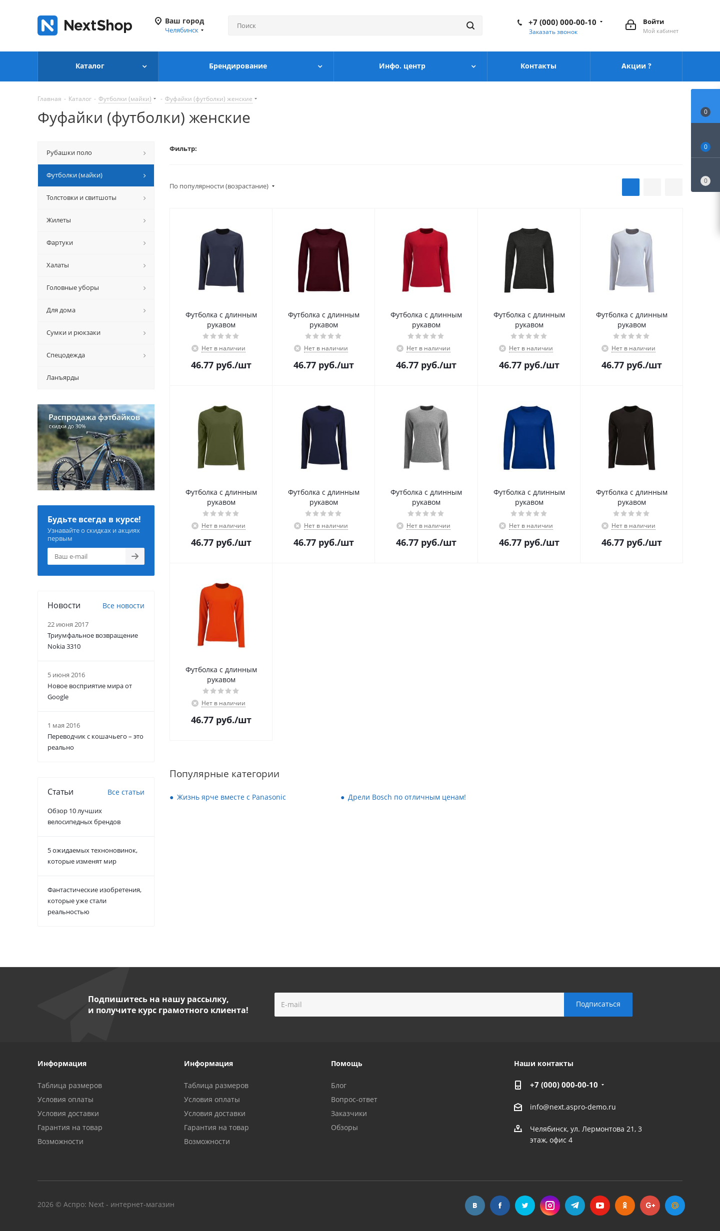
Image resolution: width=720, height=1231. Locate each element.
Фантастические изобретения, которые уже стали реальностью (95, 900)
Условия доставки (68, 1113)
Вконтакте (475, 1206)
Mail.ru (675, 1206)
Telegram (575, 1206)
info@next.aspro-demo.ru (573, 1107)
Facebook (500, 1206)
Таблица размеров (70, 1085)
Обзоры (344, 1127)
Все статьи (126, 792)
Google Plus (650, 1206)
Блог (338, 1085)
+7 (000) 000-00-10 (562, 22)
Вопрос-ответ (354, 1099)
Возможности (61, 1141)
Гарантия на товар (70, 1127)
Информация (208, 1063)
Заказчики (349, 1113)
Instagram (550, 1206)
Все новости (123, 605)
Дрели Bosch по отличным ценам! (407, 797)
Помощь (346, 1063)
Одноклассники (625, 1206)
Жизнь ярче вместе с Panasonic (231, 797)
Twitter (525, 1206)
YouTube (600, 1206)
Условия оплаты (66, 1099)
